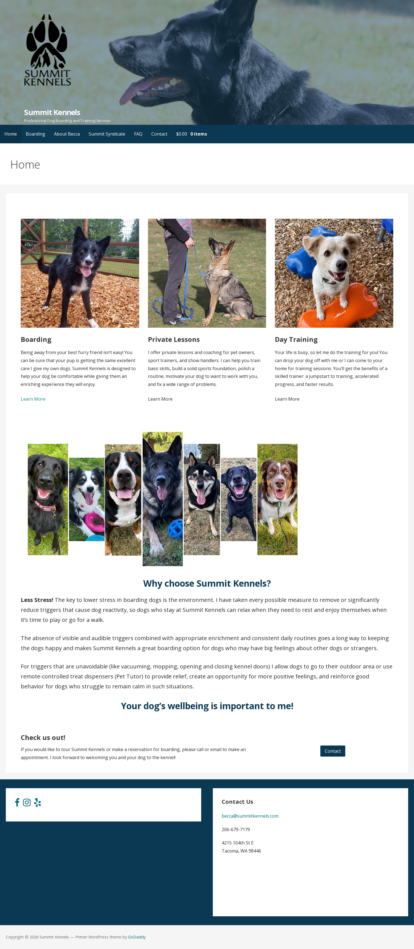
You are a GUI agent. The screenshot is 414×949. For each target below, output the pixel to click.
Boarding (35, 134)
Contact (159, 134)
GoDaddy (136, 937)
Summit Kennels (52, 112)
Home (10, 134)
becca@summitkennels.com (250, 816)
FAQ (138, 134)
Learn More (33, 399)
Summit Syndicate (107, 134)
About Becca (67, 134)
